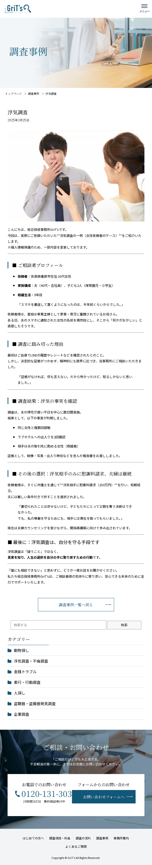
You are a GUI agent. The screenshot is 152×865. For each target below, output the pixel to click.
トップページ (13, 93)
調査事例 (33, 93)
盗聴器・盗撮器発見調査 (35, 703)
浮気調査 (51, 93)
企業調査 (21, 714)
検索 (124, 625)
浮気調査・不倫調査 (31, 661)
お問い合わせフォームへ (103, 796)
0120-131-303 (46, 793)
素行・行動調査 (27, 682)
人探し (19, 692)
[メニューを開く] (144, 7)
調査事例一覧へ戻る (76, 604)
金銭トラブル (25, 671)
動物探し (21, 650)
